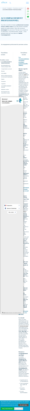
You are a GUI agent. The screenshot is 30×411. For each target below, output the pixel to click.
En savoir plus (23, 405)
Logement (3, 83)
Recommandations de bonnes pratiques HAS (6, 66)
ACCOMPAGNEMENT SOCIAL (6, 86)
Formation (3, 81)
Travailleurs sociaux (17, 8)
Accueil (4, 8)
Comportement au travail (6, 68)
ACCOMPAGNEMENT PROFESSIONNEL (6, 62)
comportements (22, 211)
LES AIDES (3, 73)
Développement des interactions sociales (5, 92)
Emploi (2, 79)
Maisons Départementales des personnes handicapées (7, 76)
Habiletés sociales (5, 89)
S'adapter (9, 8)
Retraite (3, 71)
